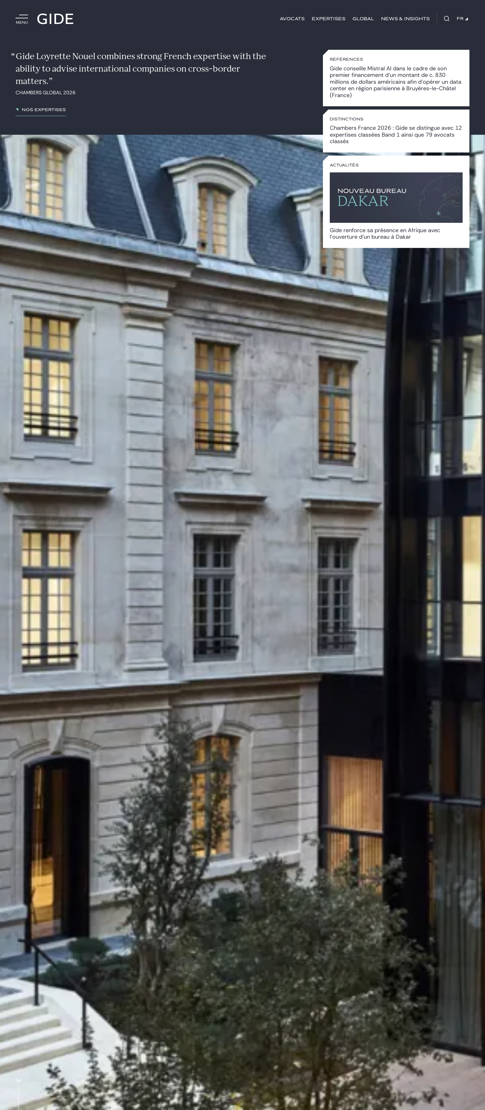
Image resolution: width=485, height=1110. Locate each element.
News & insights (405, 18)
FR (462, 18)
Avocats (292, 18)
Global (363, 18)
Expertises (328, 18)
